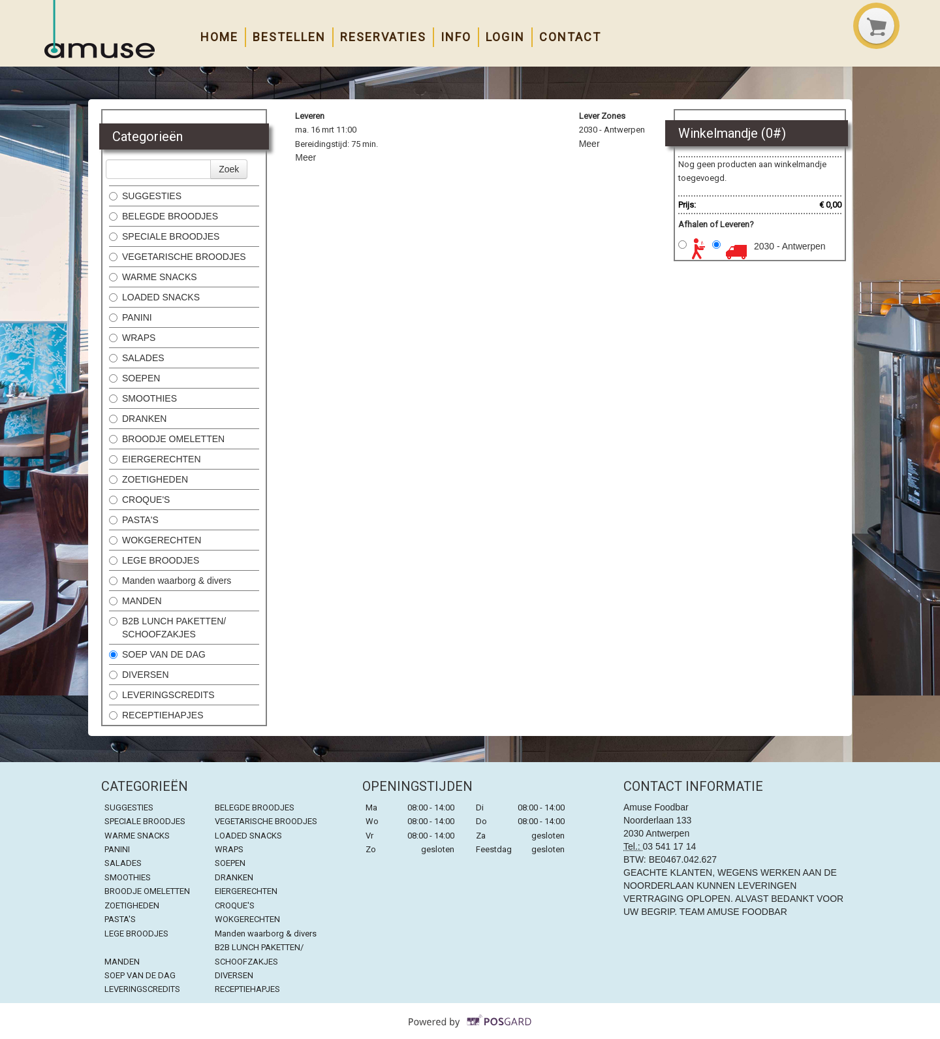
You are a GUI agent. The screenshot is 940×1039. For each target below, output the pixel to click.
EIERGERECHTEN (155, 459)
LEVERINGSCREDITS (162, 695)
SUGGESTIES (146, 196)
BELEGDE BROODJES (163, 216)
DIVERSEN (139, 674)
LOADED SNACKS (154, 297)
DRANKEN (137, 418)
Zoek (229, 169)
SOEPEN (134, 378)
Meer (305, 157)
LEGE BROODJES (154, 560)
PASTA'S (134, 520)
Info (456, 37)
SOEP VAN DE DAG (157, 654)
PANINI (130, 317)
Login (505, 37)
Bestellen (289, 37)
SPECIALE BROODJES (164, 236)
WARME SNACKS (153, 277)
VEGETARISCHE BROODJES (177, 256)
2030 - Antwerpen (790, 246)
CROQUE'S (139, 499)
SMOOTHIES (144, 398)
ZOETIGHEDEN (148, 479)
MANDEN (136, 601)
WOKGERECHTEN (155, 540)
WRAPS (132, 337)
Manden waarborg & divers (170, 580)
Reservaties (383, 37)
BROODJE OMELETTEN (167, 439)
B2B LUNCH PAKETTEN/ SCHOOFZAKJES (167, 627)
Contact (570, 37)
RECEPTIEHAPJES (157, 715)
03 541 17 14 (670, 846)
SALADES (136, 358)
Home (219, 37)
